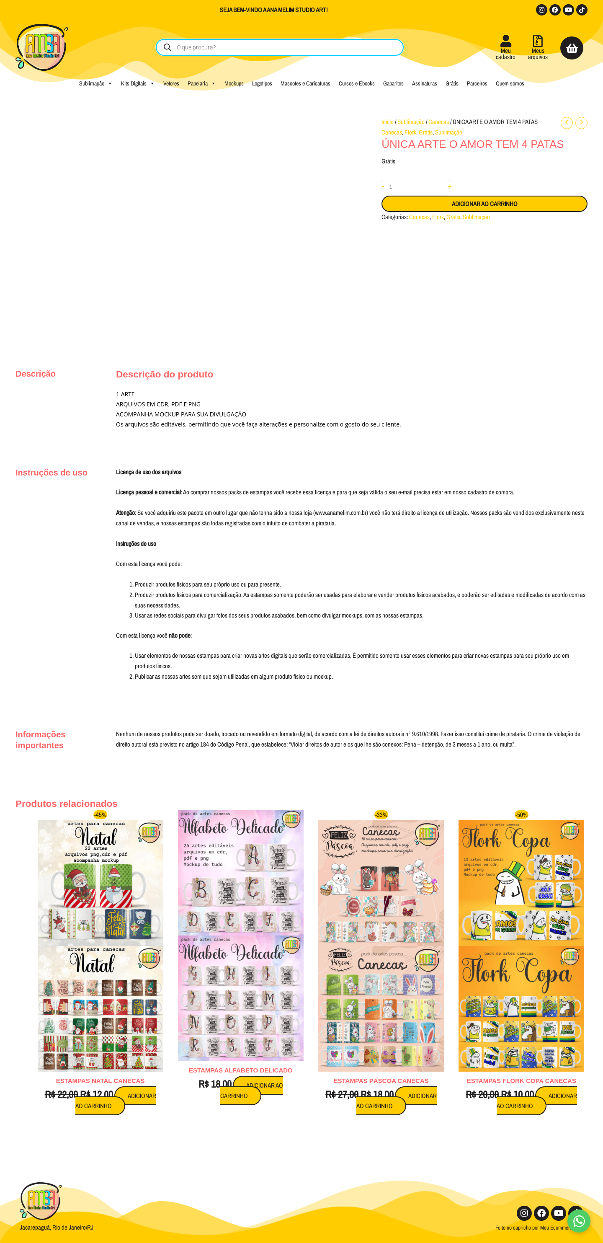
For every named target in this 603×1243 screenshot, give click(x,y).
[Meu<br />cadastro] (506, 41)
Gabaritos (393, 83)
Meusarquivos (538, 53)
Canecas (438, 121)
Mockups (234, 83)
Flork (410, 132)
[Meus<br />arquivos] (538, 41)
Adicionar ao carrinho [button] (115, 1101)
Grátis (452, 83)
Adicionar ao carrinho (485, 203)
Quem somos (510, 83)
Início (387, 121)
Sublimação (96, 83)
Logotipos (262, 83)
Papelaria (202, 83)
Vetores (171, 83)
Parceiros (477, 83)
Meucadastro (505, 53)
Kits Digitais (138, 83)
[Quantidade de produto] (416, 187)
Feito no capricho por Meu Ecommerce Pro (539, 1227)
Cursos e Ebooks (357, 83)
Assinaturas (424, 83)
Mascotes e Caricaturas (305, 83)
